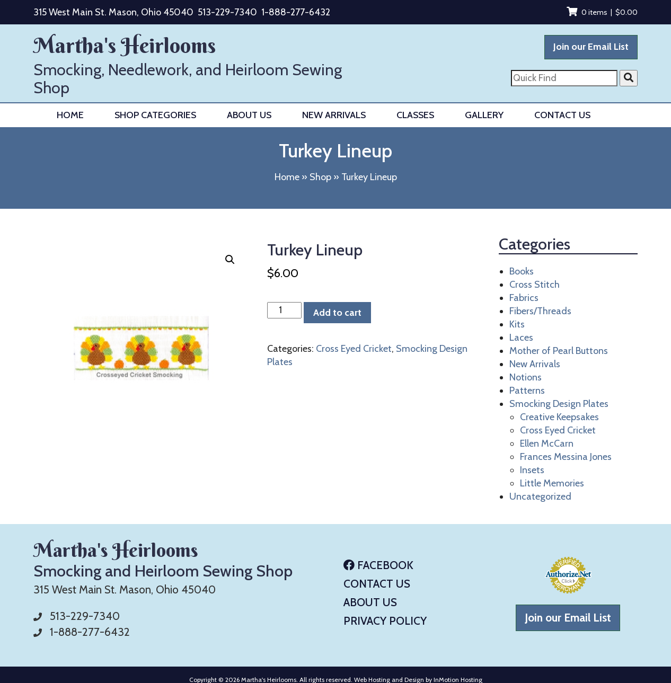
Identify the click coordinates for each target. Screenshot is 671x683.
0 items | (602, 12)
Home (70, 115)
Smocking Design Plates (558, 404)
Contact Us (562, 115)
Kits (517, 324)
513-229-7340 (227, 12)
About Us (249, 115)
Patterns (527, 390)
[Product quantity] (284, 310)
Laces (521, 337)
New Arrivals (334, 115)
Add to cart (337, 312)
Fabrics (523, 298)
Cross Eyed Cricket (354, 348)
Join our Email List (591, 46)
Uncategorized (540, 496)
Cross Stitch (534, 284)
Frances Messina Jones (566, 457)
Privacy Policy (385, 620)
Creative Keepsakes (559, 417)
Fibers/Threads (540, 311)
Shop (320, 177)
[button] (230, 259)
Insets (532, 470)
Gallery (484, 115)
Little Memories (552, 483)
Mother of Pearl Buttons (558, 351)
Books (521, 271)
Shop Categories (155, 115)
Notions (525, 377)
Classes (415, 115)
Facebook (378, 565)
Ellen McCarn (546, 443)
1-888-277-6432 (295, 12)
